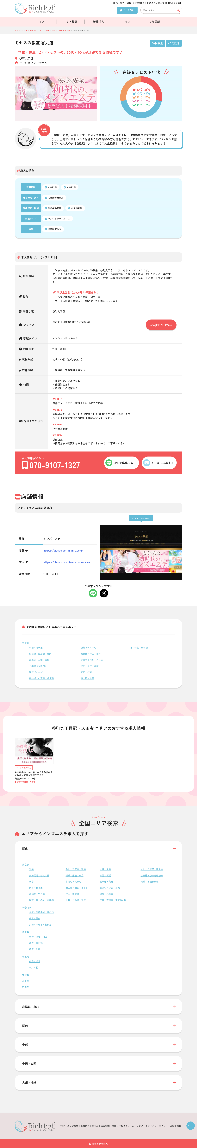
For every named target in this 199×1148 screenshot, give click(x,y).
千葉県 (25, 956)
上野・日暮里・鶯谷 (76, 900)
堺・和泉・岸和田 (139, 647)
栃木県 (25, 981)
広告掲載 (154, 22)
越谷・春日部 (36, 943)
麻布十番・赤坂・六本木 (41, 900)
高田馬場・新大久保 (39, 875)
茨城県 (25, 975)
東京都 (25, 864)
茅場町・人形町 (73, 881)
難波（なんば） (37, 672)
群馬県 (25, 987)
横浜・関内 (34, 918)
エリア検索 (71, 22)
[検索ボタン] (178, 10)
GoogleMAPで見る (161, 325)
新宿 (31, 881)
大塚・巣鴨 (105, 869)
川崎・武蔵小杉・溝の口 (41, 912)
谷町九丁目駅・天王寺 (92, 659)
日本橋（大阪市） (38, 666)
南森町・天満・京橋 (39, 659)
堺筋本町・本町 (88, 647)
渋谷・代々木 (36, 887)
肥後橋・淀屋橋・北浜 (40, 653)
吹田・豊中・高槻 (90, 666)
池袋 (31, 869)
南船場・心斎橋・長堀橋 (41, 678)
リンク (139, 1125)
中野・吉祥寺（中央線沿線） (114, 900)
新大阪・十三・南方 (91, 653)
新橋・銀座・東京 (75, 875)
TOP (43, 22)
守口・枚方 (86, 672)
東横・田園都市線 (150, 881)
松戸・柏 (33, 967)
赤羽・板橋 (105, 875)
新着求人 (98, 22)
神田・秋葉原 (72, 893)
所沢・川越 (34, 949)
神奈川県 (26, 907)
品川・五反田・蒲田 (76, 869)
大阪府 (25, 642)
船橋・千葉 (34, 961)
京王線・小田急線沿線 (152, 875)
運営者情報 (175, 1125)
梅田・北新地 (36, 647)
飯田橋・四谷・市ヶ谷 (77, 887)
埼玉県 (25, 932)
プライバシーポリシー (156, 1125)
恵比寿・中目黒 (37, 893)
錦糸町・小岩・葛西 (110, 887)
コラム (126, 22)
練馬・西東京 (106, 893)
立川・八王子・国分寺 (152, 869)
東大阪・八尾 (87, 678)
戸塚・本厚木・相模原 (40, 924)
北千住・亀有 (106, 881)
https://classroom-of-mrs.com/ (63, 550)
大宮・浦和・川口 (38, 936)
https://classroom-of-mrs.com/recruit (67, 562)
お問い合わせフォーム (123, 1125)
